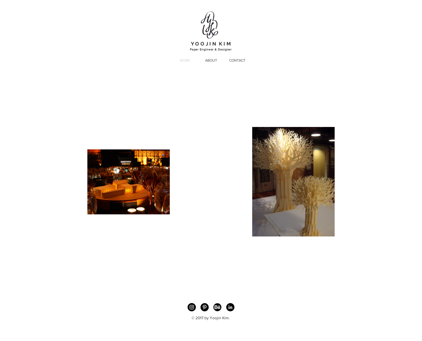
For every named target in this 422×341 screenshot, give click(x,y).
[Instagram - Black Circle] (192, 307)
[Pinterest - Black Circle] (204, 307)
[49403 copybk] (217, 307)
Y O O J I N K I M (211, 44)
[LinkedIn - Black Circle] (230, 307)
